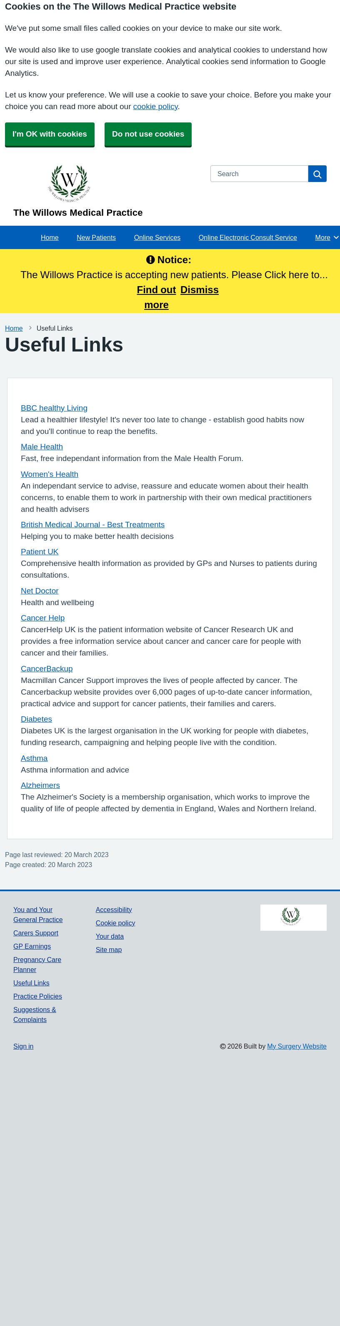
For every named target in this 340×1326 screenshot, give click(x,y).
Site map (109, 949)
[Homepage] (106, 191)
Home (50, 237)
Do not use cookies (148, 134)
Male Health (42, 447)
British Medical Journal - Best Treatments (93, 524)
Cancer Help (43, 618)
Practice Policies (37, 996)
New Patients (96, 237)
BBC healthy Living (54, 408)
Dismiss (199, 289)
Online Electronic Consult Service (248, 237)
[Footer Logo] (293, 918)
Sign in (23, 1046)
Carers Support (35, 933)
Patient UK (40, 552)
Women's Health (49, 474)
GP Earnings (32, 946)
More (327, 237)
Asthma (34, 758)
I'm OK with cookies (49, 134)
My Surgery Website (297, 1046)
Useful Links (31, 983)
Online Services (157, 237)
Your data (110, 936)
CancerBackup (47, 669)
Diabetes (36, 719)
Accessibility (114, 909)
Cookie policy (115, 923)
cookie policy (155, 106)
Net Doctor (40, 591)
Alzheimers (40, 785)
